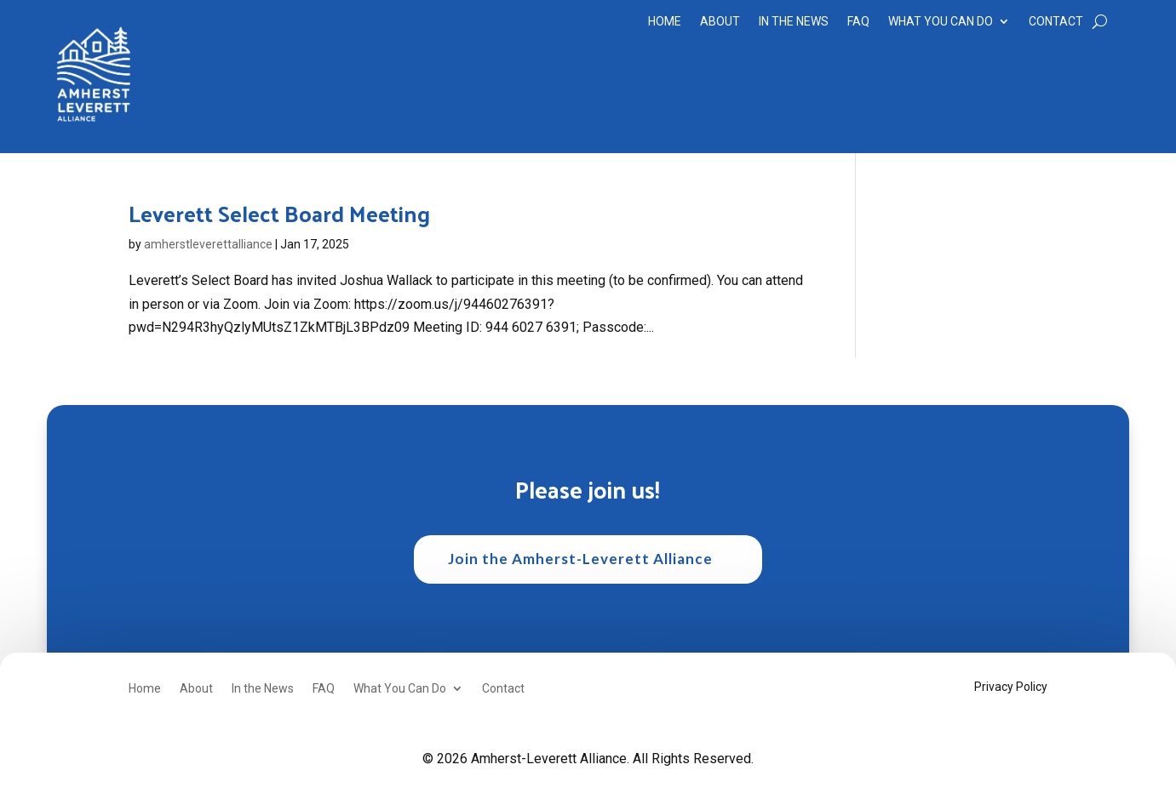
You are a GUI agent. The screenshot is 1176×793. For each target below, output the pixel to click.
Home (664, 21)
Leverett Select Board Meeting (279, 213)
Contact (1056, 21)
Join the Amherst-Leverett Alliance (580, 559)
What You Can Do (940, 21)
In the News (794, 21)
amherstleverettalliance (208, 244)
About (720, 21)
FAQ (858, 21)
